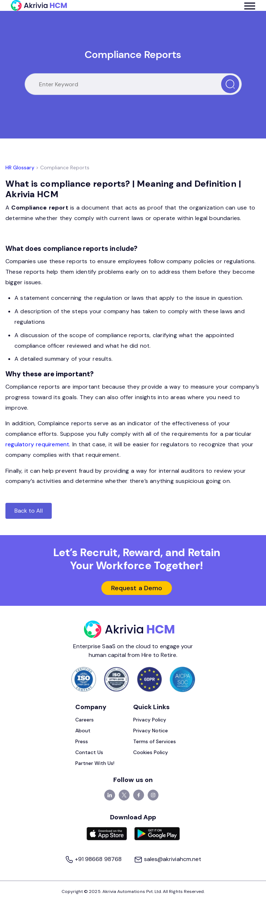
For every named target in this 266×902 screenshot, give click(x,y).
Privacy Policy (149, 719)
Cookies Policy (150, 752)
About (82, 730)
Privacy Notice (150, 730)
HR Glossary (19, 167)
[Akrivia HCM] (39, 5)
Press (81, 741)
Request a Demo (136, 588)
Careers (84, 719)
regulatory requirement (37, 444)
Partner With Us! (95, 763)
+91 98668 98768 (94, 859)
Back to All (28, 510)
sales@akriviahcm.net (167, 859)
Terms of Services (154, 741)
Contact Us (89, 752)
